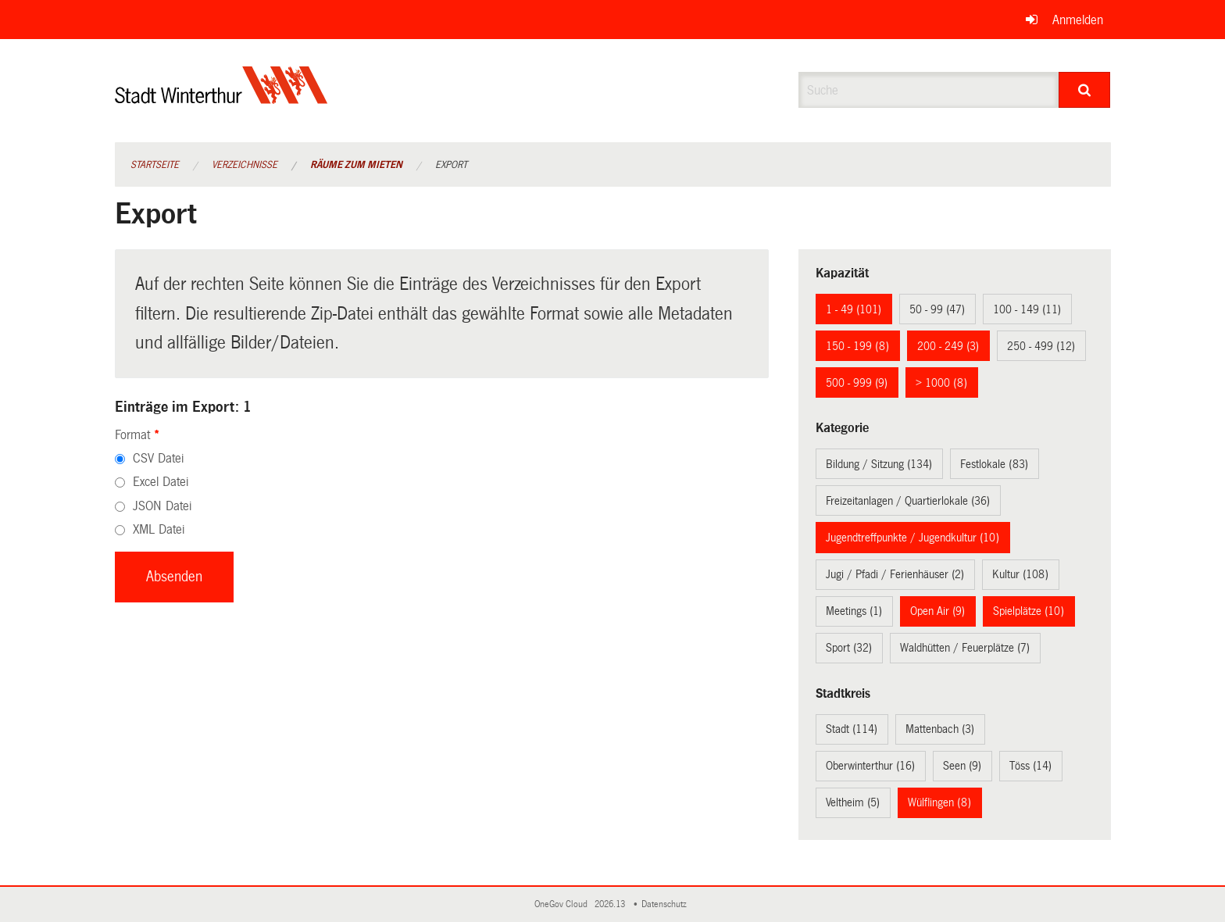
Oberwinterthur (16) (870, 765)
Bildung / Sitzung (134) (879, 464)
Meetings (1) (854, 611)
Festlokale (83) (994, 464)
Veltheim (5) (853, 802)
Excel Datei (160, 481)
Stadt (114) (851, 729)
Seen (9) (962, 765)
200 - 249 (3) (948, 346)
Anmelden (1077, 20)
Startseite (154, 164)
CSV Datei (158, 458)
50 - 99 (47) (937, 309)
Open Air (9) (937, 611)
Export (451, 164)
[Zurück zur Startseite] (221, 98)
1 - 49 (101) (853, 309)
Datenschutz (666, 904)
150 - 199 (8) (857, 346)
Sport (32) (849, 647)
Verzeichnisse (244, 164)
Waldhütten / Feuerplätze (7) (965, 647)
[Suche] (1085, 90)
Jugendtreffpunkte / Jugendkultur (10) (912, 537)
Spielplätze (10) (1028, 611)
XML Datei (158, 529)
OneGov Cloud (563, 904)
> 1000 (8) (941, 383)
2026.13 (611, 904)
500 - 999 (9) (857, 383)
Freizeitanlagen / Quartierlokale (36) (908, 501)
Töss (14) (1030, 765)
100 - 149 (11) (1027, 309)
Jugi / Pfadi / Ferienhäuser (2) (895, 574)
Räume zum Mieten (356, 164)
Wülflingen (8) (939, 802)
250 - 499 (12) (1041, 346)
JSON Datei (162, 506)
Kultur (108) (1020, 574)
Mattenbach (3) (939, 729)
